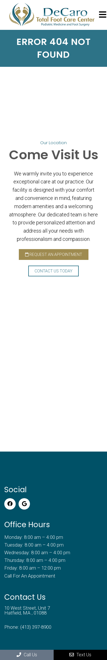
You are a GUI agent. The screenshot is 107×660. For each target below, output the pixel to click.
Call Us (27, 654)
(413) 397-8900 (35, 627)
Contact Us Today (53, 271)
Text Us (80, 654)
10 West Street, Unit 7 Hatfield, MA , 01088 (27, 610)
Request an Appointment (53, 254)
